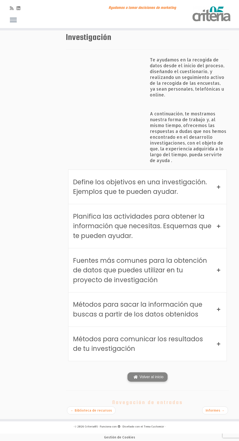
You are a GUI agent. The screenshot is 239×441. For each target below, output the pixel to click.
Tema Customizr (154, 426)
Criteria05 (91, 426)
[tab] (147, 187)
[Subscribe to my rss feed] (13, 8)
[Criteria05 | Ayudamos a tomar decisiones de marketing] (211, 14)
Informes (215, 410)
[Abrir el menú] (13, 20)
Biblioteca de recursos (91, 410)
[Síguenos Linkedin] (20, 8)
